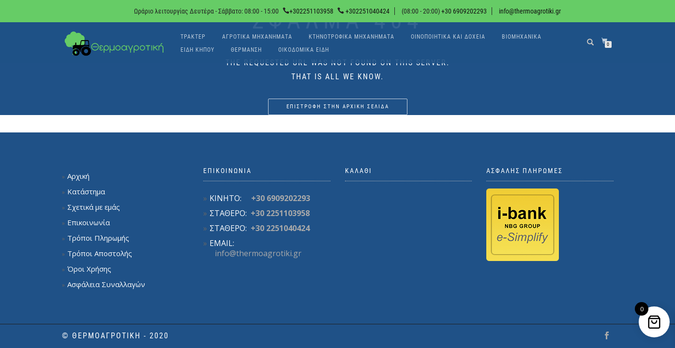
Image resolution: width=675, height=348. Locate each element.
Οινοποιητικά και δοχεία (448, 36)
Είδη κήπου (197, 49)
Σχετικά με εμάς (93, 207)
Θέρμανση (246, 49)
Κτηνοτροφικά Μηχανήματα (351, 36)
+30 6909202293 (463, 11)
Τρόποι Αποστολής (99, 253)
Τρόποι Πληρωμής (98, 238)
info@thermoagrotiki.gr (530, 11)
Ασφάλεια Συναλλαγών (106, 284)
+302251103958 (311, 11)
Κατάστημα (86, 191)
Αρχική (78, 176)
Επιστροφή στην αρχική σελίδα (337, 106)
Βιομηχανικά (521, 36)
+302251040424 (367, 11)
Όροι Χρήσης (89, 269)
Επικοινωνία (88, 222)
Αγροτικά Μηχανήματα (257, 36)
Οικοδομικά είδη (303, 49)
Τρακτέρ (193, 36)
